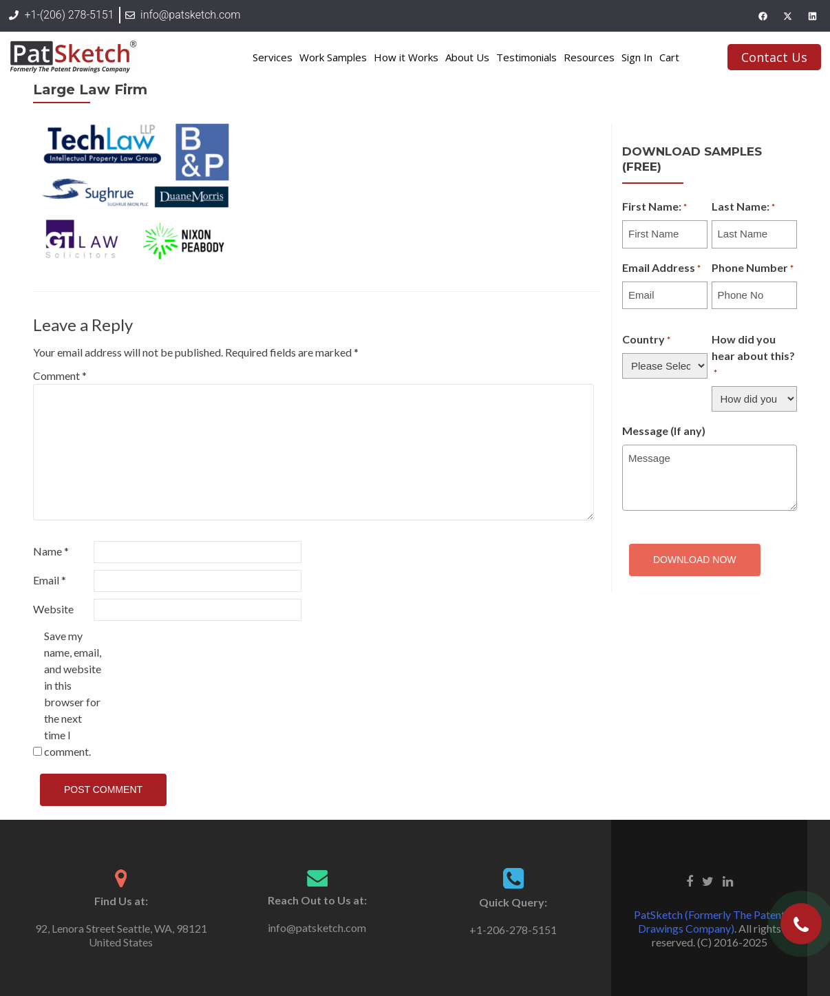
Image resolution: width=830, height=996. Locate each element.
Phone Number (753, 268)
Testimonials (526, 57)
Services (272, 57)
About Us (467, 57)
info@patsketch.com (317, 927)
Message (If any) (663, 430)
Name (51, 551)
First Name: (654, 207)
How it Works (406, 57)
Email (49, 579)
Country (646, 340)
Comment (60, 375)
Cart (669, 57)
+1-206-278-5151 (513, 929)
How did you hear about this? (753, 356)
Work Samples (333, 57)
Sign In (636, 57)
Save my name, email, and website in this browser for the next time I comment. (72, 693)
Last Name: (743, 207)
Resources (589, 57)
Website (53, 608)
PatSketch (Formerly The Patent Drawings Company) (709, 921)
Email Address (661, 268)
